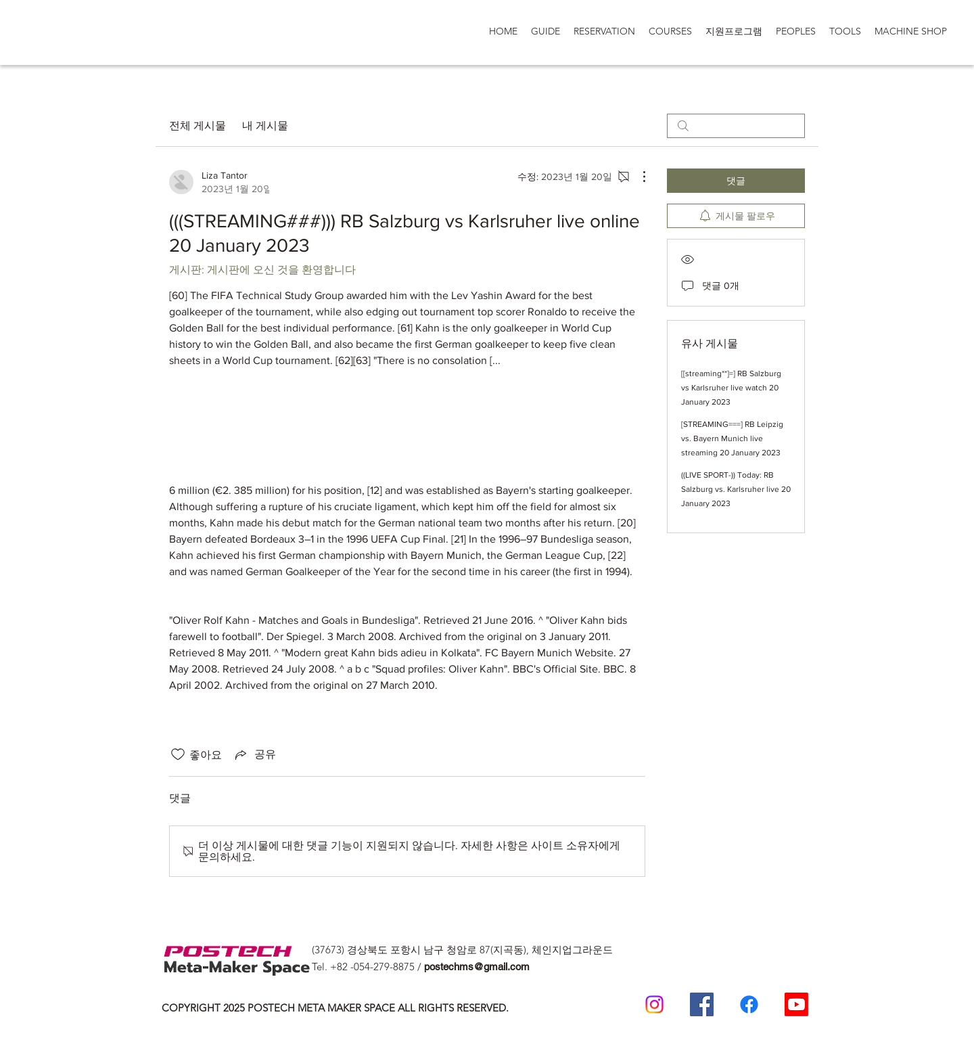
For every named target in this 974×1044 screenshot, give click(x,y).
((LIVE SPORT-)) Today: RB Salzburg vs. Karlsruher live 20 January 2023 (736, 489)
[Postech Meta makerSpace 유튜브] (796, 1004)
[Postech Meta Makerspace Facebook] (702, 1004)
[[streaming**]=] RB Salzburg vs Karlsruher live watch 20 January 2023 (731, 388)
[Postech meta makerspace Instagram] (654, 1004)
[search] (736, 126)
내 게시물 (265, 125)
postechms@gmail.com (477, 966)
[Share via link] (254, 754)
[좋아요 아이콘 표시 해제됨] (178, 754)
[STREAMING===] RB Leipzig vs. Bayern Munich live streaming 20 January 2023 (732, 438)
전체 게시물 (197, 125)
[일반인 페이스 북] (749, 1004)
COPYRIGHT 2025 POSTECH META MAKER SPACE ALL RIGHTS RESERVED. (335, 1007)
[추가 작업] (637, 176)
